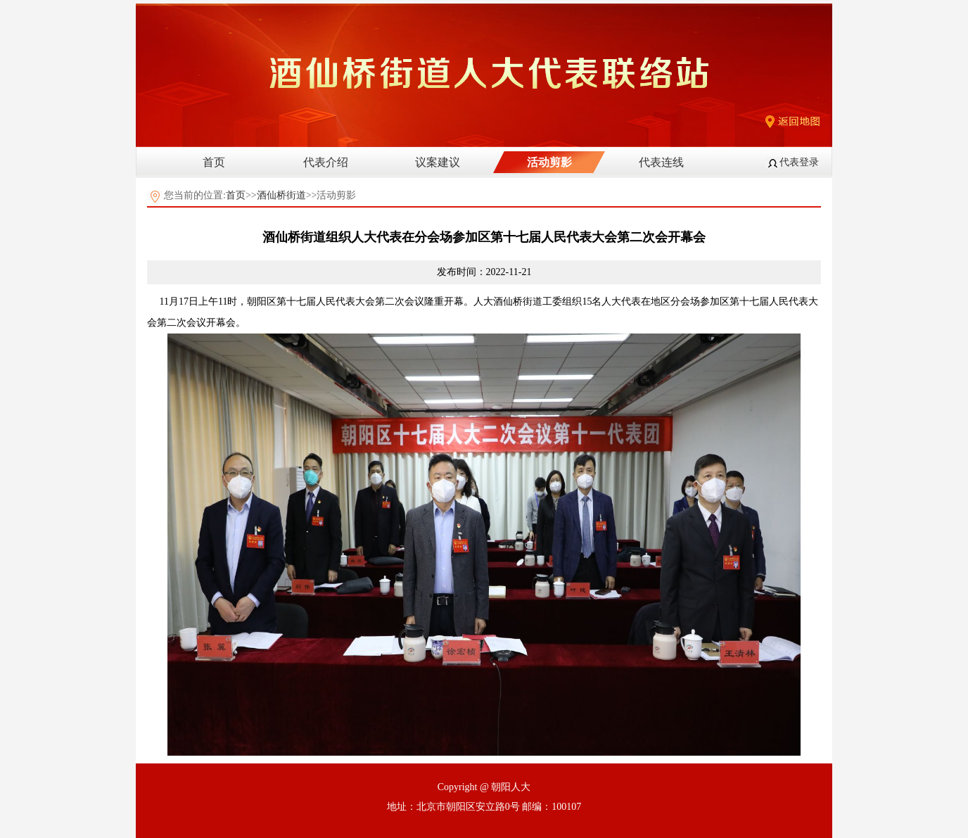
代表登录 (799, 162)
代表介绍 (325, 162)
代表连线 (661, 162)
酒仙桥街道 (281, 195)
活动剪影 (549, 162)
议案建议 (437, 162)
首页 (214, 162)
